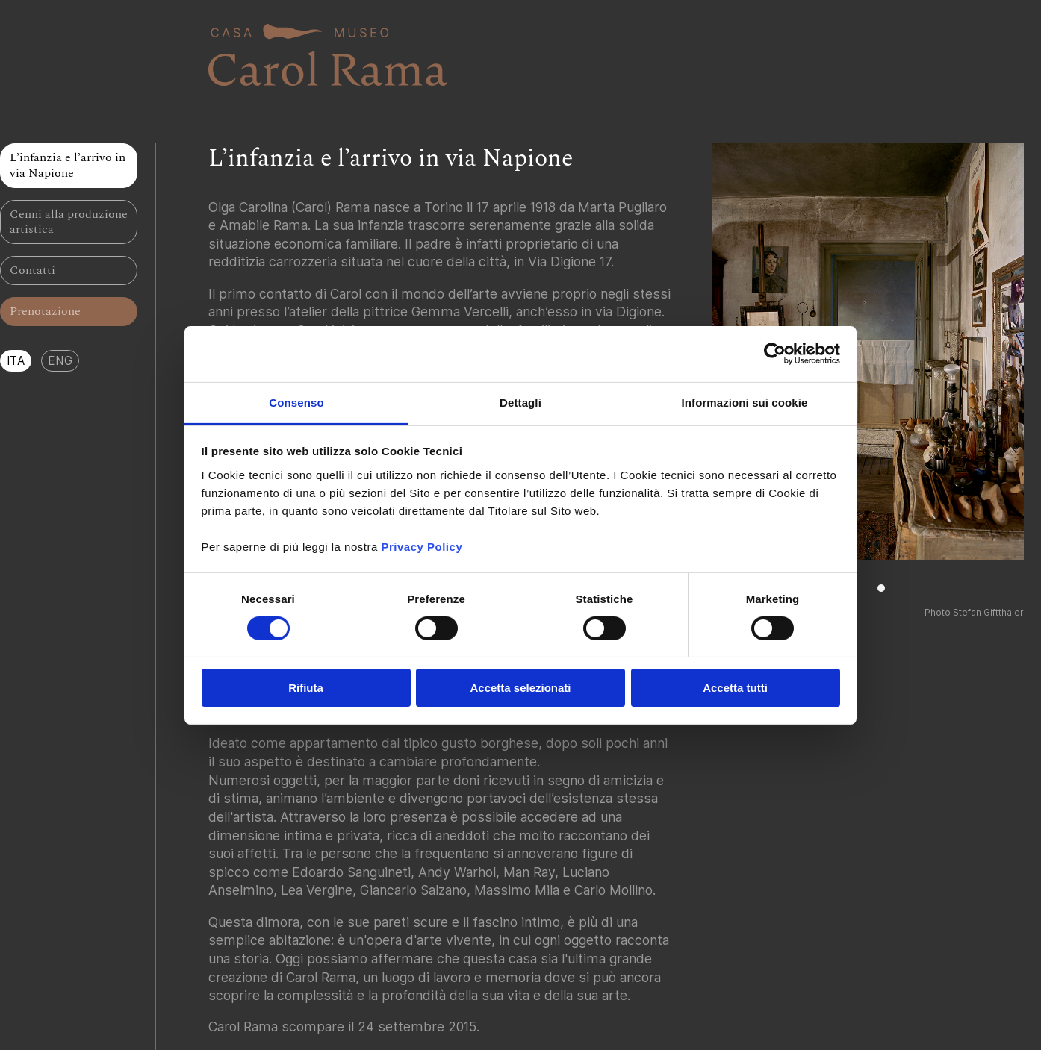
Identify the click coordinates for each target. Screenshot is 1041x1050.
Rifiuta (305, 687)
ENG (60, 361)
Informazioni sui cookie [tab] (745, 402)
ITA (16, 361)
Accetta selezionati (520, 687)
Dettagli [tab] (520, 402)
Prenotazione (45, 311)
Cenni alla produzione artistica (69, 222)
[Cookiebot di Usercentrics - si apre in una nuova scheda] (774, 354)
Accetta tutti (735, 687)
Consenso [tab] (296, 402)
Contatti (32, 270)
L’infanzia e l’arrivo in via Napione (67, 165)
